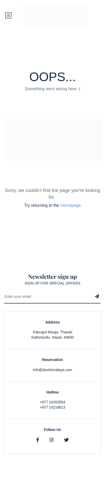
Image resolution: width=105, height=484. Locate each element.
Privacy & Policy (52, 481)
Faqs (74, 481)
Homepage (70, 205)
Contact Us (92, 481)
